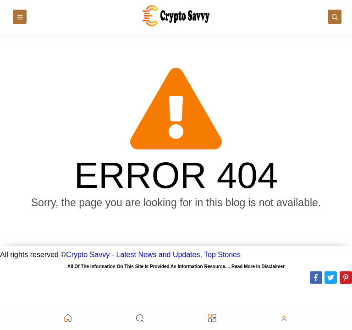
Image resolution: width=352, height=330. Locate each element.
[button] (67, 319)
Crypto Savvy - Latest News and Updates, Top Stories (153, 254)
